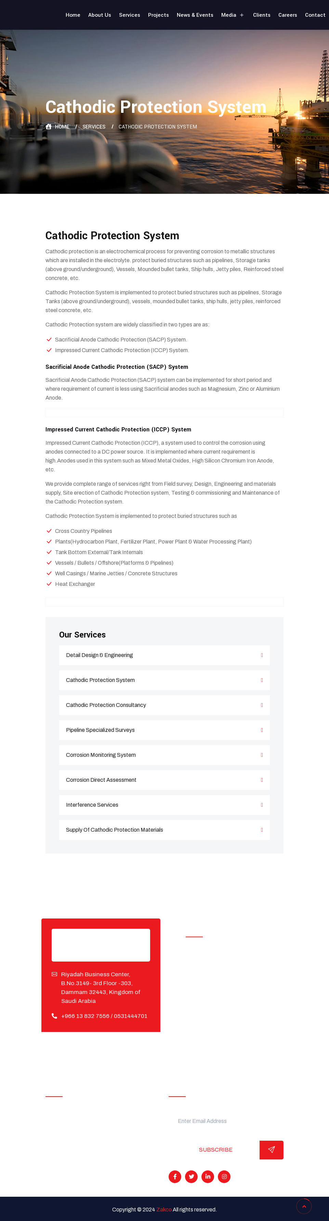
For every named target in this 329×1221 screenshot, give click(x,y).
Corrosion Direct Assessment (164, 780)
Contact (315, 15)
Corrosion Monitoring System (164, 755)
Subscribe (216, 1150)
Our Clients (65, 1142)
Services (129, 15)
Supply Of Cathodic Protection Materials (164, 830)
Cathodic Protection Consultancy (164, 705)
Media (233, 15)
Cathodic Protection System (164, 680)
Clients (262, 15)
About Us (99, 15)
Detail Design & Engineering (164, 655)
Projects (158, 15)
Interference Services (164, 805)
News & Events (195, 15)
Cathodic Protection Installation (230, 968)
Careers (287, 15)
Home (73, 15)
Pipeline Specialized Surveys (164, 730)
